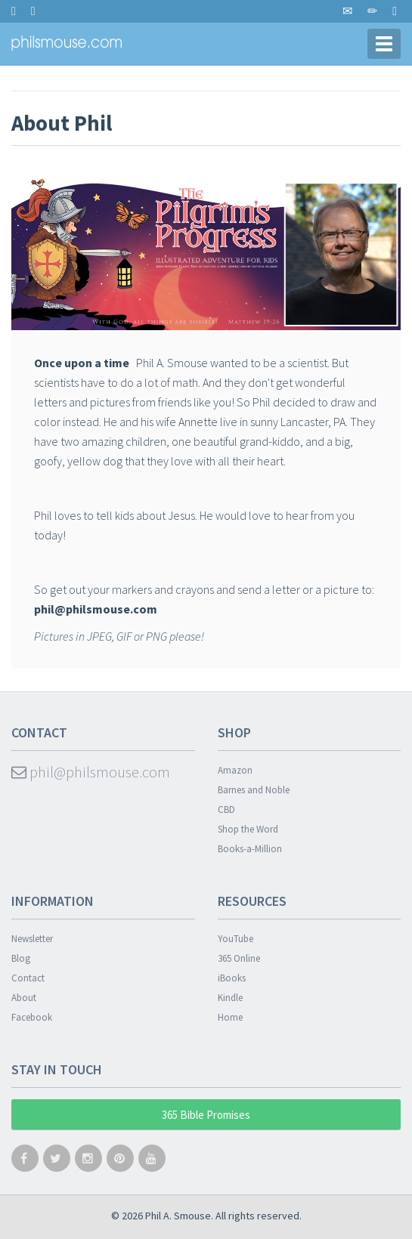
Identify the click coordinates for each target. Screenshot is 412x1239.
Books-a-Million (250, 848)
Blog (20, 958)
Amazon (235, 770)
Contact (28, 978)
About (23, 997)
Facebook (31, 1017)
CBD (226, 809)
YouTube (235, 938)
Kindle (230, 997)
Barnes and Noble (254, 789)
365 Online (239, 958)
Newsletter (32, 938)
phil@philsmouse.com (90, 771)
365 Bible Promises (206, 1115)
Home (230, 1017)
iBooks (232, 978)
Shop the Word (248, 829)
